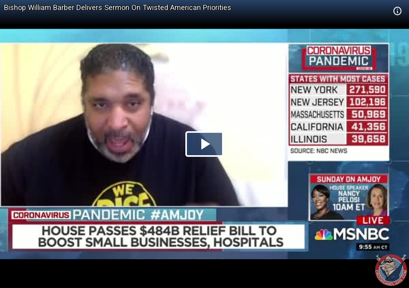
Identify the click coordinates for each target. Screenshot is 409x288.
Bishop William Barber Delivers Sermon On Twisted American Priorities (117, 7)
